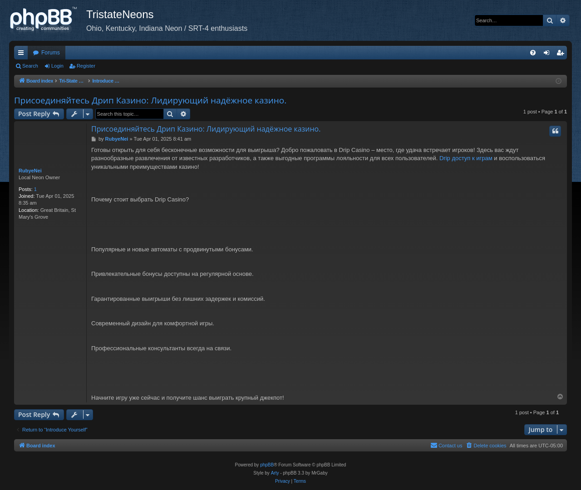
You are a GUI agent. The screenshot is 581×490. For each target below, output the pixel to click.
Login (57, 66)
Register (86, 66)
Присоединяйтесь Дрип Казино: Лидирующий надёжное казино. (150, 100)
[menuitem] (533, 52)
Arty (275, 472)
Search (30, 66)
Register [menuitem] (562, 54)
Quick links (23, 54)
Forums (50, 52)
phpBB (267, 464)
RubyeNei (30, 170)
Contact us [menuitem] (446, 445)
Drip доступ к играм (465, 158)
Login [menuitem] (548, 54)
